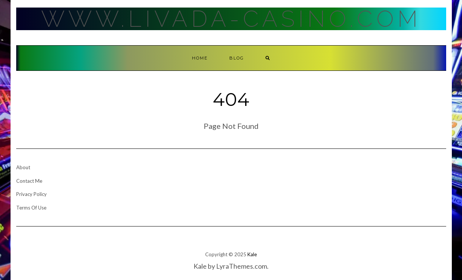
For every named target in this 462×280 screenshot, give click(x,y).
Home (200, 58)
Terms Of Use (31, 208)
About (23, 167)
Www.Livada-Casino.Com (231, 19)
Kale (252, 254)
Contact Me (29, 181)
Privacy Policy (31, 194)
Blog (236, 58)
